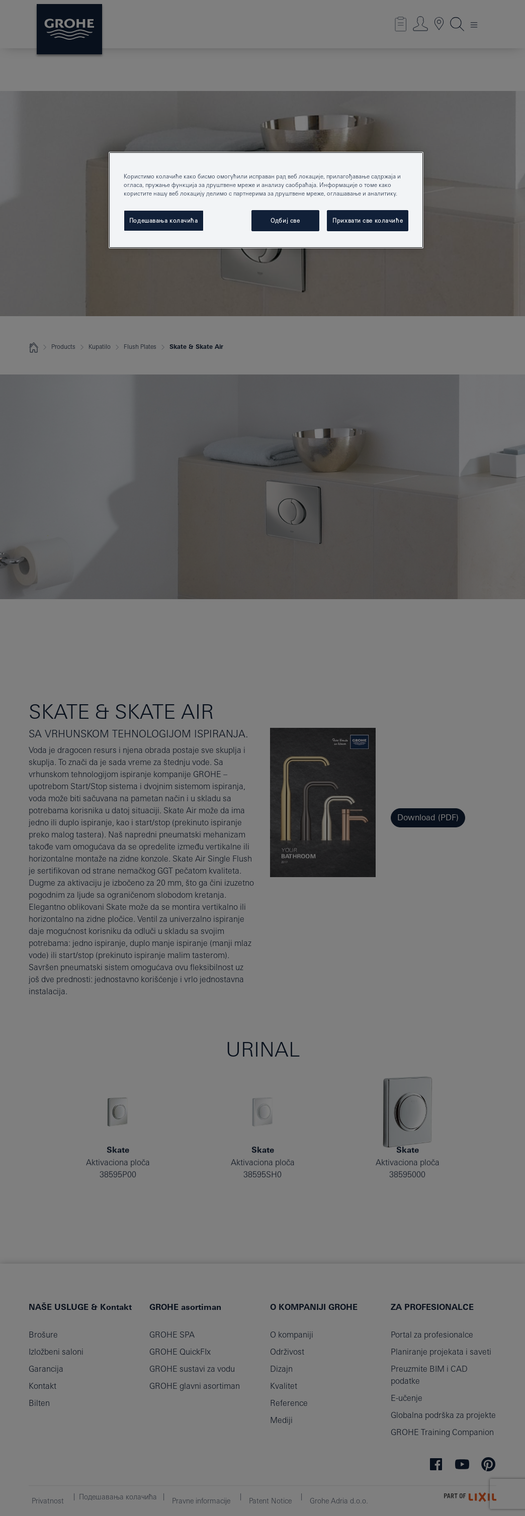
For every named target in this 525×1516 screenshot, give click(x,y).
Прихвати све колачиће (367, 220)
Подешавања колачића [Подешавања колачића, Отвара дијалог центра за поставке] (163, 220)
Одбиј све (285, 220)
